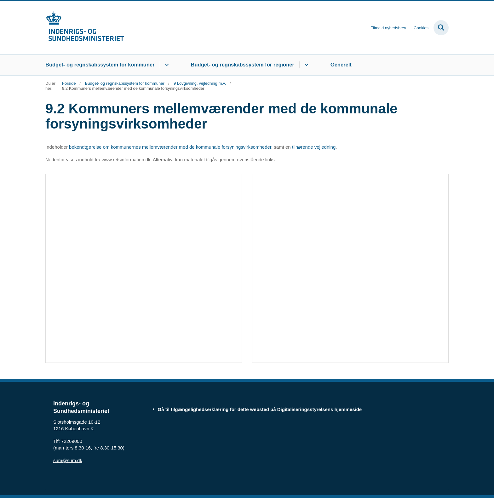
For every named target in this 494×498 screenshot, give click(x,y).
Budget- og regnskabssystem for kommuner (100, 64)
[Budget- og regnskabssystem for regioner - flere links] (305, 64)
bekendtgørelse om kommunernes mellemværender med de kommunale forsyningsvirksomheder (170, 147)
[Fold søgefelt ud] (441, 27)
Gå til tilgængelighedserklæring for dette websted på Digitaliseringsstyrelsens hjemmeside (260, 409)
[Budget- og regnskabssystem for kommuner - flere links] (166, 64)
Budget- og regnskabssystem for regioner (242, 64)
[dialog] (143, 268)
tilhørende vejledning (314, 147)
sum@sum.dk (67, 460)
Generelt (341, 64)
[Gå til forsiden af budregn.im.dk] (84, 27)
